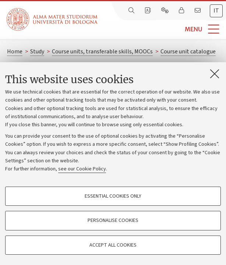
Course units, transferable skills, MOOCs (102, 51)
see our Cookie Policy (82, 169)
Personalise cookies (113, 220)
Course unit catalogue (188, 51)
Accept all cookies (113, 245)
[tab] (216, 10)
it (216, 11)
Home (14, 51)
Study (37, 51)
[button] (161, 29)
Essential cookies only (113, 196)
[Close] (214, 74)
